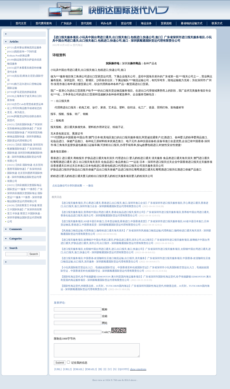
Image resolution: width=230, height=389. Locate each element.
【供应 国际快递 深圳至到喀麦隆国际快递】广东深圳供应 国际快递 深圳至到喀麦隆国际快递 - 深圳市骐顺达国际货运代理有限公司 (25, 152)
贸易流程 (166, 23)
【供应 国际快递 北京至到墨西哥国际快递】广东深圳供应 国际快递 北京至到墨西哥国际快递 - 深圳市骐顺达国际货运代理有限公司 (25, 172)
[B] (100, 371)
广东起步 (66, 23)
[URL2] (67, 371)
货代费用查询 (43, 23)
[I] (105, 371)
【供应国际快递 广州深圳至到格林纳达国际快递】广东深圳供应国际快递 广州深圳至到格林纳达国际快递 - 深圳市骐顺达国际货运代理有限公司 (24, 132)
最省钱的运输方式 (191, 23)
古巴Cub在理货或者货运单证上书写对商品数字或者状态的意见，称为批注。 (25, 108)
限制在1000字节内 (64, 338)
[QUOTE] (123, 371)
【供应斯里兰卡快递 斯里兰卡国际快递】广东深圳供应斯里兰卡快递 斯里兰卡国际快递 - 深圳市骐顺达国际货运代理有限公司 (24, 213)
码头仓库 (106, 23)
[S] (115, 371)
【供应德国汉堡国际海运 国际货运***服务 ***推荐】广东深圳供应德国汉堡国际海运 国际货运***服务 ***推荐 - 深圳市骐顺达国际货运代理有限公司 (24, 193)
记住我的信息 (79, 365)
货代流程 (86, 23)
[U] (110, 371)
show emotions (138, 371)
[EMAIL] (78, 371)
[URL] (58, 371)
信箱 (104, 316)
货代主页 (20, 23)
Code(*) (106, 332)
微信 (90, 185)
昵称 (104, 309)
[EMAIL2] (91, 371)
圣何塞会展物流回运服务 (24, 47)
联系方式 (217, 23)
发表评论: (59, 302)
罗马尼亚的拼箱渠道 (22, 92)
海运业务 (146, 23)
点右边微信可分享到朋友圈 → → (70, 185)
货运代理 (126, 23)
